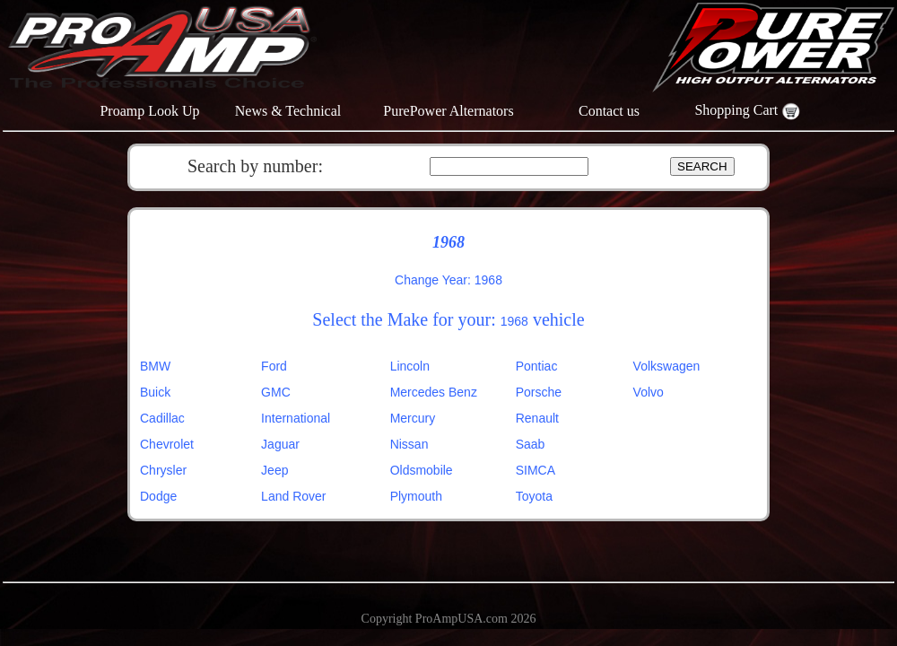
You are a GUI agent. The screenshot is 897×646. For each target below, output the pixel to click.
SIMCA (535, 470)
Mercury (413, 418)
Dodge (158, 496)
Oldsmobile (421, 470)
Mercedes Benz (433, 392)
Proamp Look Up (149, 110)
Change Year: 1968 (448, 280)
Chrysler (163, 470)
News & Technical (288, 110)
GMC (276, 392)
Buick (155, 392)
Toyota (534, 496)
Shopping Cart (746, 110)
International (295, 418)
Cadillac (162, 418)
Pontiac (537, 366)
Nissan (409, 444)
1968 (514, 321)
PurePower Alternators (448, 110)
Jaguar (280, 444)
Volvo (648, 392)
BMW (155, 366)
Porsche (539, 392)
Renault (537, 418)
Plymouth (416, 496)
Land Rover (293, 496)
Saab (530, 444)
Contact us (609, 110)
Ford (274, 366)
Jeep (274, 470)
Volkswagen (667, 366)
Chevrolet (167, 444)
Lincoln (410, 366)
